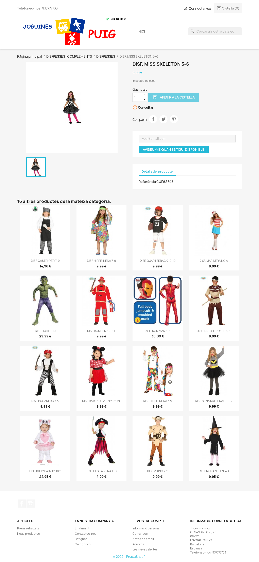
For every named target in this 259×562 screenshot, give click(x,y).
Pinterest (174, 119)
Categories (83, 544)
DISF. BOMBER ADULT (101, 331)
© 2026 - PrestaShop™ (129, 557)
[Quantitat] (137, 97)
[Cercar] (215, 31)
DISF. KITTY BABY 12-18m (45, 471)
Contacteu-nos (86, 533)
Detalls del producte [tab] (157, 171)
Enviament (82, 528)
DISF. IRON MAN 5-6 (157, 331)
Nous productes (28, 533)
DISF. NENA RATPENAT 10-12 (213, 401)
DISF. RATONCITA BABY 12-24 (101, 401)
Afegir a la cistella (173, 97)
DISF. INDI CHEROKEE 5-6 (213, 331)
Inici (141, 31)
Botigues (81, 539)
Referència (147, 182)
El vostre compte (149, 521)
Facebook (22, 503)
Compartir (153, 119)
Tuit (163, 119)
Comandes (140, 533)
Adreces (138, 544)
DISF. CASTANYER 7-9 (45, 261)
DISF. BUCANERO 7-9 (45, 401)
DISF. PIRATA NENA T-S (101, 471)
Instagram (31, 503)
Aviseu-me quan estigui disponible (173, 149)
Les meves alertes (145, 549)
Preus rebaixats (28, 528)
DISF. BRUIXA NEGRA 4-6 (213, 471)
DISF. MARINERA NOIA (214, 261)
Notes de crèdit (143, 539)
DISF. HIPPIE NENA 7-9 (101, 261)
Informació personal (146, 528)
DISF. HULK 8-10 (45, 331)
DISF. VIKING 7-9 (157, 471)
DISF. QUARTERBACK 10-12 (157, 261)
